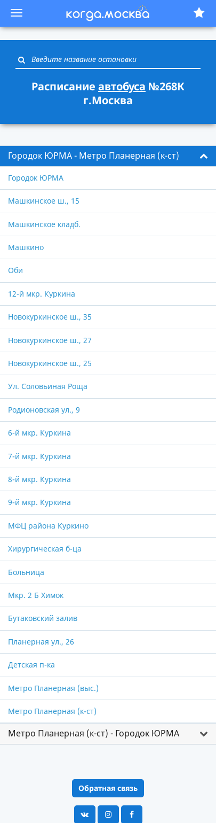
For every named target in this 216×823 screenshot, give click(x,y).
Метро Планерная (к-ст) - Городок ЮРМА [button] (93, 733)
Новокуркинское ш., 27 (50, 340)
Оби (15, 270)
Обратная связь (108, 788)
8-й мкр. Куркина (39, 479)
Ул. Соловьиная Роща (47, 386)
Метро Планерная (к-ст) (52, 711)
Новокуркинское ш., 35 (50, 317)
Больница (26, 572)
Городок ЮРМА (35, 178)
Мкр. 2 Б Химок (35, 595)
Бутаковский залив (42, 618)
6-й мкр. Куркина (39, 433)
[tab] (108, 156)
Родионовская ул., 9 (44, 410)
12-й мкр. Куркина (41, 294)
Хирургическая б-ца (45, 549)
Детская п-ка (31, 664)
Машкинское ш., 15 (43, 201)
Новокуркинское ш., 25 (50, 363)
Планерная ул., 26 (41, 641)
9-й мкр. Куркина (39, 502)
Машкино (26, 247)
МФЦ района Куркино (48, 526)
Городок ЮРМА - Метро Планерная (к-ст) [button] (93, 155)
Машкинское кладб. (44, 224)
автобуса (122, 86)
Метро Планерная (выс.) (53, 688)
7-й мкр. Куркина (39, 456)
